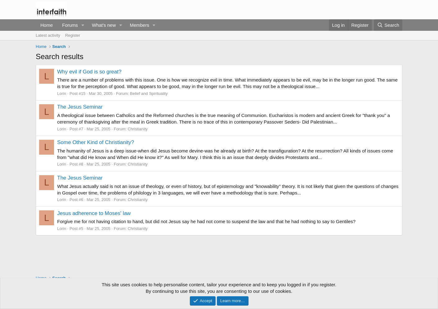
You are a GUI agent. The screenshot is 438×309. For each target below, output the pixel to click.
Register (72, 35)
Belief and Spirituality (148, 93)
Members (139, 25)
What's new (104, 25)
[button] (83, 25)
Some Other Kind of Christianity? (95, 142)
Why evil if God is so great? (89, 72)
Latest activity (48, 35)
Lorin (61, 93)
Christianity (138, 129)
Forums (70, 25)
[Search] (388, 25)
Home (46, 25)
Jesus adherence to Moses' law (94, 213)
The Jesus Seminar (80, 107)
